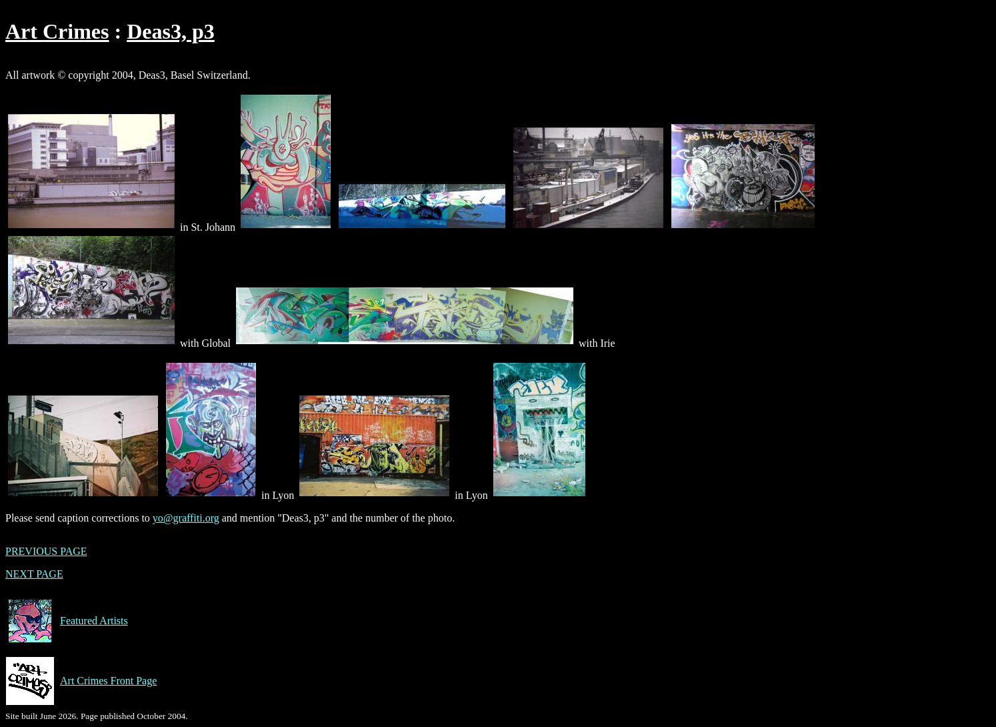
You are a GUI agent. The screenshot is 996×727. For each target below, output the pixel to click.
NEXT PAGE (34, 574)
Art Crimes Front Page (81, 681)
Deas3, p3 (171, 31)
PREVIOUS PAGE (46, 551)
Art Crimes (57, 31)
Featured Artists (66, 621)
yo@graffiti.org (186, 518)
